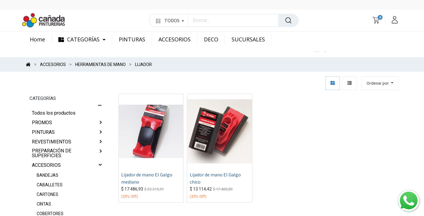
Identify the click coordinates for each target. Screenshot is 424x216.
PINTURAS (43, 132)
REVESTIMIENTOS (51, 142)
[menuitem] (41, 40)
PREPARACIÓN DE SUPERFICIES (51, 153)
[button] (379, 83)
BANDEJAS (47, 175)
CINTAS (44, 204)
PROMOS (42, 122)
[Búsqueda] (288, 20)
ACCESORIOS (46, 165)
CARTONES (47, 194)
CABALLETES (50, 184)
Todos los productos (53, 113)
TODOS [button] (170, 20)
